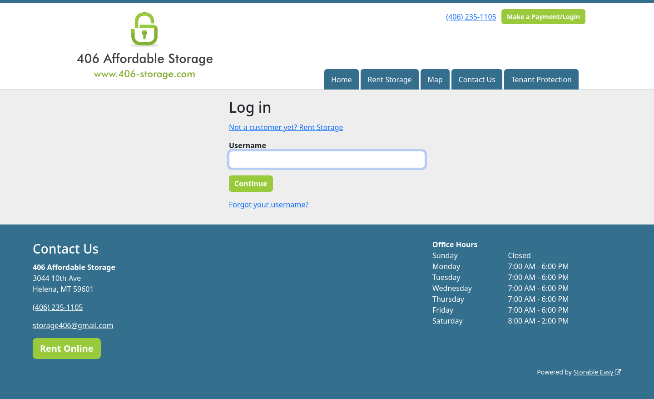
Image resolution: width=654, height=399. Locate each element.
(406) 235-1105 (471, 17)
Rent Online (67, 348)
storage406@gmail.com (73, 325)
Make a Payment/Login (543, 16)
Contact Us (477, 80)
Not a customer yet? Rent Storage (286, 127)
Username (247, 145)
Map (434, 80)
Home (341, 80)
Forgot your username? (268, 204)
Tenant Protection (541, 80)
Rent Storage (389, 80)
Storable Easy (597, 372)
